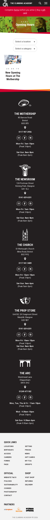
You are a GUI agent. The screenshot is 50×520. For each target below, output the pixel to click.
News (27, 454)
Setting (28, 446)
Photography (10, 492)
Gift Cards (30, 457)
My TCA (28, 461)
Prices (28, 450)
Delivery (29, 485)
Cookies (7, 488)
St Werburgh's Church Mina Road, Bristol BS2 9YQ (25, 252)
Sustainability (11, 485)
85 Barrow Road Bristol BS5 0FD (25, 120)
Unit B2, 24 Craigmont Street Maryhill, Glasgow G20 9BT (25, 317)
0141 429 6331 (25, 197)
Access (7, 454)
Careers (7, 457)
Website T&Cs (10, 477)
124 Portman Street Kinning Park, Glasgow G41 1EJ (25, 186)
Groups (28, 464)
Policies (8, 481)
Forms (7, 461)
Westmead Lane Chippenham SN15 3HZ (25, 380)
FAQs (6, 464)
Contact (8, 495)
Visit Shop (29, 477)
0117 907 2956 (25, 132)
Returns (29, 481)
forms (16, 10)
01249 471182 (25, 391)
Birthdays (8, 450)
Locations (8, 446)
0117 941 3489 (25, 263)
